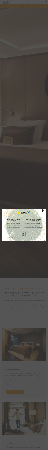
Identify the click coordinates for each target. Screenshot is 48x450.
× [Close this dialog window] (43, 210)
